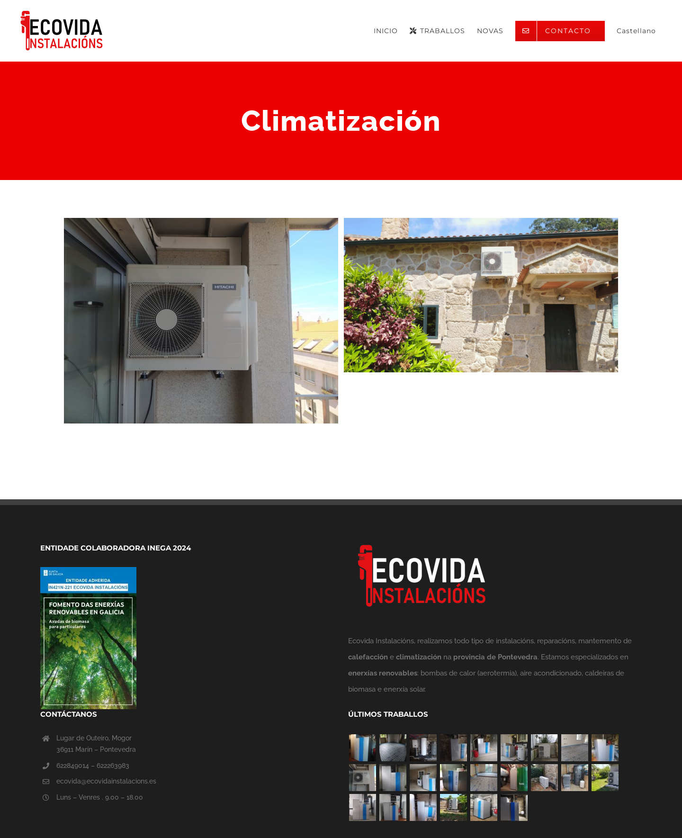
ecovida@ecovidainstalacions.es (106, 781)
